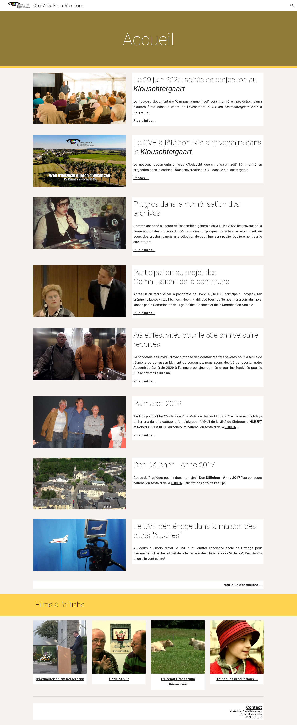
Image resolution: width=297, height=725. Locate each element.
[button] (292, 5)
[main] (148, 39)
